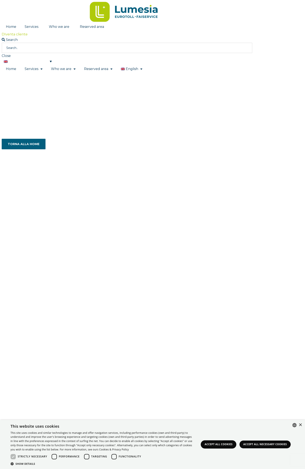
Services (32, 27)
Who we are (60, 27)
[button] (15, 34)
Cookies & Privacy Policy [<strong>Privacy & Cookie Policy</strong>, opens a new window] (114, 449)
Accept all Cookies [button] (219, 444)
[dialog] (152, 444)
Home (11, 27)
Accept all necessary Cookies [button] (265, 444)
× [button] (300, 425)
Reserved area (93, 27)
